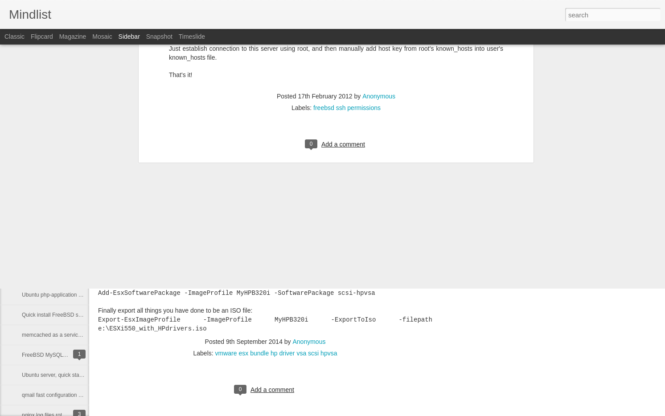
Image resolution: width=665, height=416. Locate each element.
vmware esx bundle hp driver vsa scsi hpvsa (276, 353)
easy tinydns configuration (53, 275)
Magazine (72, 36)
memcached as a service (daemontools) (69, 335)
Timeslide (192, 36)
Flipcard (42, 36)
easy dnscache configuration (56, 255)
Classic (14, 36)
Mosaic (102, 36)
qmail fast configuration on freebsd (62, 395)
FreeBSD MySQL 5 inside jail (56, 355)
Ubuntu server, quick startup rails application (74, 375)
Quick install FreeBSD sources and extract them (78, 315)
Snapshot (159, 36)
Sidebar (129, 36)
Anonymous (309, 341)
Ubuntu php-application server (57, 295)
